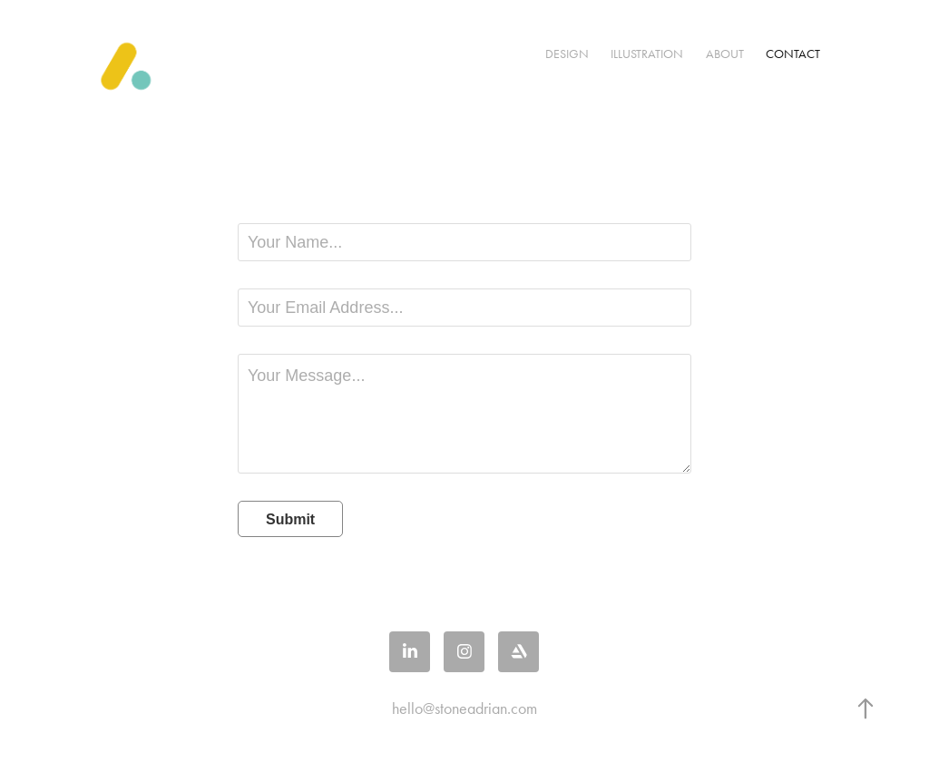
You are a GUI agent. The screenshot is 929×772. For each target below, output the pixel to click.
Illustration (647, 54)
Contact (793, 54)
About (725, 54)
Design (567, 54)
